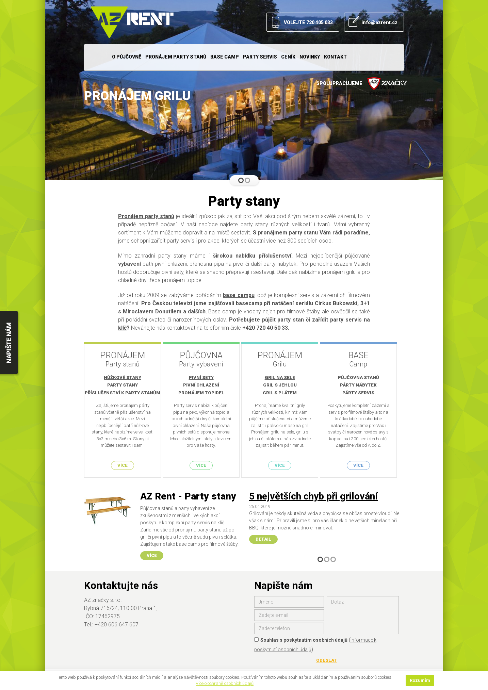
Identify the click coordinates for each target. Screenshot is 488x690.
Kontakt (335, 57)
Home (97, 57)
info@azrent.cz (379, 22)
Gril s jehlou (285, 385)
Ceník (288, 57)
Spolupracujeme (361, 84)
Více (122, 465)
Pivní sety (203, 377)
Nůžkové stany (122, 377)
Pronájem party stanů (175, 57)
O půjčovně (126, 57)
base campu (238, 295)
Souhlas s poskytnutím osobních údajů (300, 637)
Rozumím (420, 680)
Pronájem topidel (204, 392)
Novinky (309, 57)
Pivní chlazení (203, 385)
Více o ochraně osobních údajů (225, 683)
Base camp (224, 57)
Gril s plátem (284, 392)
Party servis (260, 57)
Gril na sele (285, 377)
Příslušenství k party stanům (122, 392)
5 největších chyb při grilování (313, 493)
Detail (263, 536)
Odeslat (326, 657)
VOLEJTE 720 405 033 (308, 22)
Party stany (122, 385)
